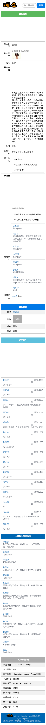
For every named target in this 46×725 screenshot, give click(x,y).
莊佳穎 (6, 502)
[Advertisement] (23, 29)
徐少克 (6, 482)
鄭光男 (6, 472)
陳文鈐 (6, 432)
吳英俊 (6, 593)
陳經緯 (16, 312)
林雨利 (16, 254)
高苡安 (6, 583)
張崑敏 (16, 277)
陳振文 (6, 603)
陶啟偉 (6, 552)
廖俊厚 (16, 270)
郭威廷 (6, 400)
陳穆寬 (6, 442)
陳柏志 (6, 542)
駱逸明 (16, 226)
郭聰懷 (6, 452)
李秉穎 (6, 390)
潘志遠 (6, 512)
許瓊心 (6, 614)
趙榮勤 (6, 567)
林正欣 (6, 621)
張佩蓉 (6, 422)
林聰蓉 (16, 262)
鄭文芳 (6, 492)
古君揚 (16, 246)
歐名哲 (16, 234)
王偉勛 (6, 412)
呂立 (5, 650)
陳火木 (6, 462)
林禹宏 (6, 380)
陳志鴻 (6, 575)
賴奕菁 (6, 632)
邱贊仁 (6, 642)
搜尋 (41, 5)
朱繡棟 (6, 560)
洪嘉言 (15, 296)
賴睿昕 (16, 288)
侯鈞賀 (6, 524)
